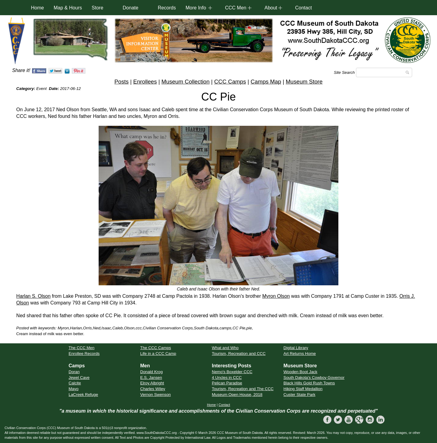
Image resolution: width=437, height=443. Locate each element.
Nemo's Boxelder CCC (232, 371)
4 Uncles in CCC (227, 377)
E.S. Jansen (151, 377)
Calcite (75, 383)
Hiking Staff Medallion (303, 388)
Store (97, 7)
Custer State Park (299, 394)
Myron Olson (276, 296)
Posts (121, 81)
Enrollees (145, 81)
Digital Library (295, 347)
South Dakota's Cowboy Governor (313, 377)
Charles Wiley (152, 388)
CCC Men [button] (235, 7)
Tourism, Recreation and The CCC (242, 388)
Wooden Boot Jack (300, 371)
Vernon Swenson (155, 394)
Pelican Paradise (227, 383)
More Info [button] (195, 7)
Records (167, 7)
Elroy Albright (152, 383)
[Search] (384, 72)
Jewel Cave (79, 377)
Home (37, 7)
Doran (74, 371)
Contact (303, 7)
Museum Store (304, 81)
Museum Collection (185, 81)
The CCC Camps (155, 347)
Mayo (74, 388)
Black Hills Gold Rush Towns (309, 383)
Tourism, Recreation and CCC (239, 353)
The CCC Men (81, 347)
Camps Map (266, 81)
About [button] (270, 7)
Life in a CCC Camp (158, 353)
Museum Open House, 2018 (237, 394)
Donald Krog (151, 371)
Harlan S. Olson (33, 296)
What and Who (225, 347)
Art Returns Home (299, 353)
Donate (130, 7)
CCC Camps (230, 81)
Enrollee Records (84, 353)
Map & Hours (68, 7)
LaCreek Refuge (83, 394)
